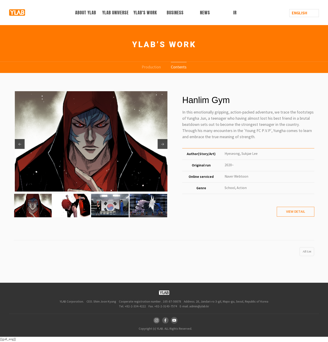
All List (306, 251)
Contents (179, 67)
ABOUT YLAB (85, 12)
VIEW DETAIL (295, 212)
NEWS (205, 12)
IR (235, 12)
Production (151, 67)
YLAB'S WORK (145, 12)
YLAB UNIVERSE (115, 12)
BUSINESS (175, 12)
